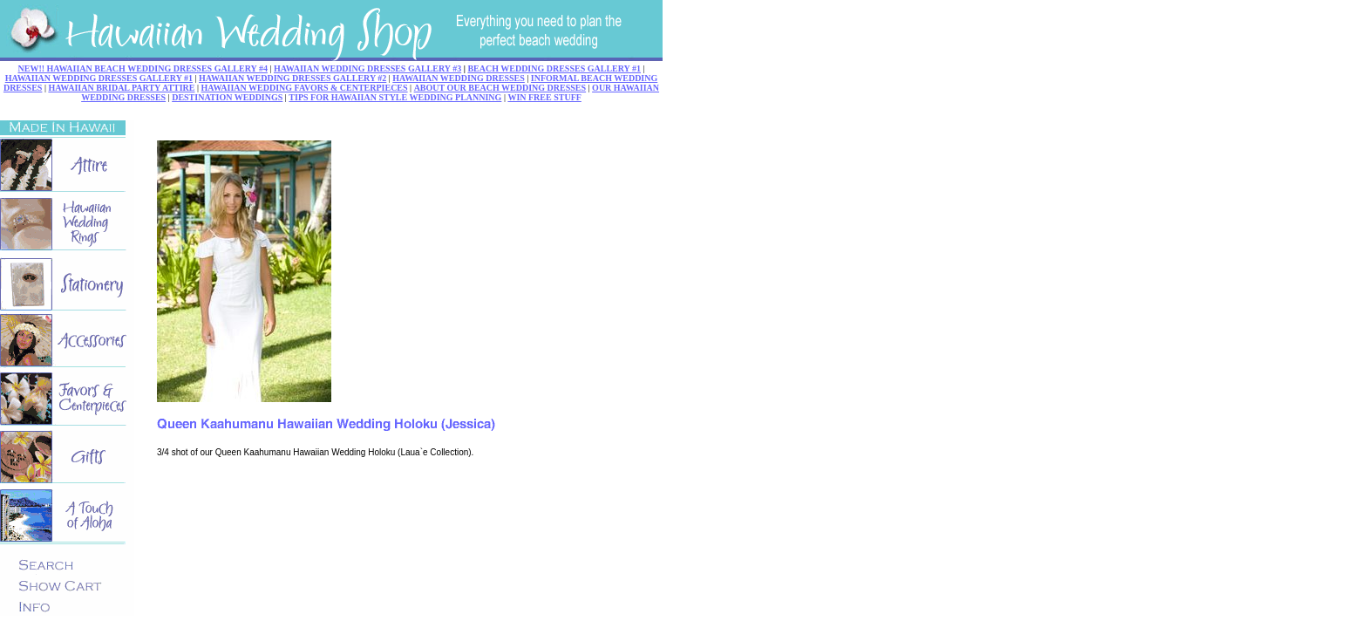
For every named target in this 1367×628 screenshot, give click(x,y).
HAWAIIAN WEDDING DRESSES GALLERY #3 (367, 68)
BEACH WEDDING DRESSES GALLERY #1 (554, 68)
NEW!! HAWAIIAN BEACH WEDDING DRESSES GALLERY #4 (143, 68)
